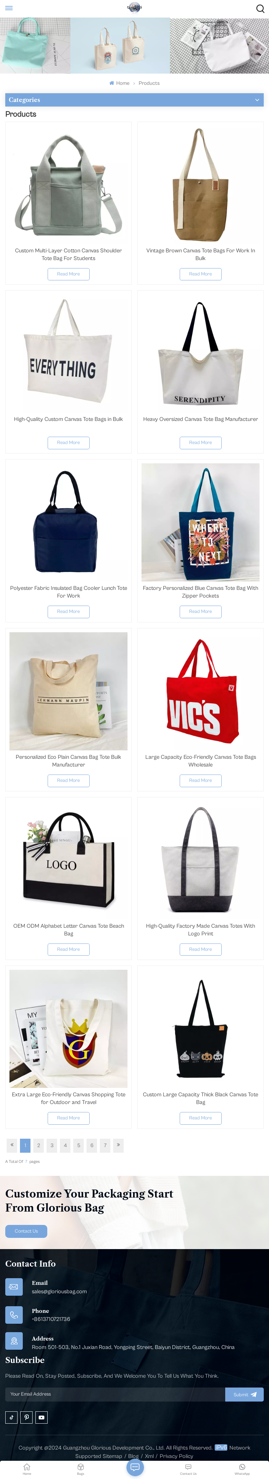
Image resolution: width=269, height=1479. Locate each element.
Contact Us (26, 1231)
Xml (149, 1456)
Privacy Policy (176, 1456)
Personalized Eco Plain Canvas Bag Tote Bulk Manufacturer (68, 761)
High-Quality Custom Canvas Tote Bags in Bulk (68, 419)
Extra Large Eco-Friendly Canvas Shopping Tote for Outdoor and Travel (68, 1098)
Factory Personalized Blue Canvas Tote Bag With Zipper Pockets (200, 592)
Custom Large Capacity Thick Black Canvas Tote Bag (200, 1098)
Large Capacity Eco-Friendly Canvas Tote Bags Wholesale (200, 761)
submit (244, 1395)
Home (119, 83)
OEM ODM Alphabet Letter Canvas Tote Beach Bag (68, 930)
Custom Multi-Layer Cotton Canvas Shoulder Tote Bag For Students (68, 254)
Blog (133, 1456)
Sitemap (112, 1456)
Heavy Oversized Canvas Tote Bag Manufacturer (200, 419)
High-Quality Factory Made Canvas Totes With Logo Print (200, 930)
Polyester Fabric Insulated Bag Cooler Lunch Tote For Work (68, 592)
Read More (68, 274)
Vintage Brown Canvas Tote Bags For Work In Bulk (200, 254)
